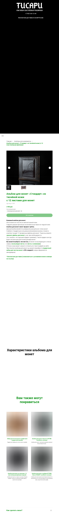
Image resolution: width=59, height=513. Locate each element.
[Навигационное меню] (3, 136)
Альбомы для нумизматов (22, 141)
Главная (9, 141)
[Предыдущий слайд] (9, 168)
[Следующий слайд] (50, 168)
